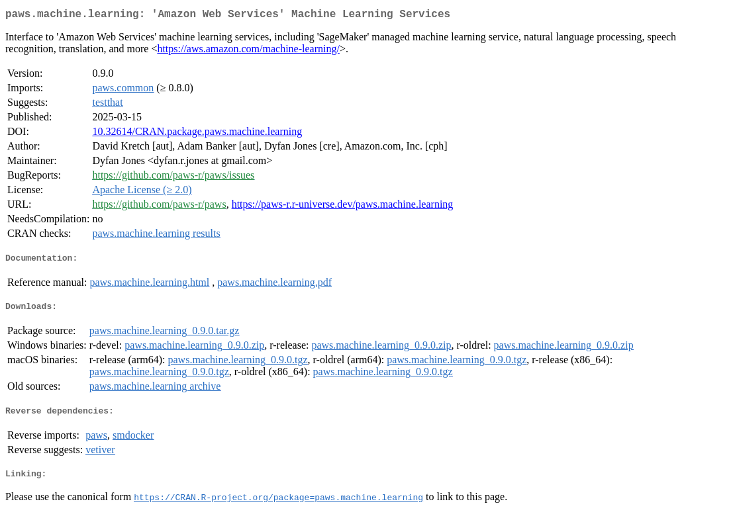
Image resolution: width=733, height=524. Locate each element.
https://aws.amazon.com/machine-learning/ (248, 51)
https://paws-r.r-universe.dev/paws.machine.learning (343, 206)
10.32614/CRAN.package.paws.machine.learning (197, 134)
